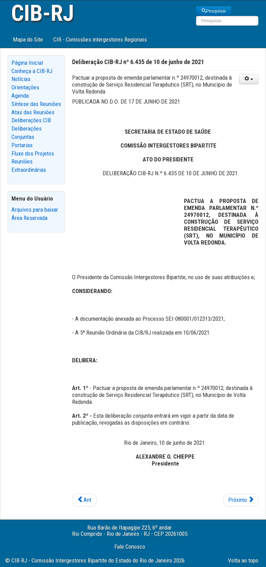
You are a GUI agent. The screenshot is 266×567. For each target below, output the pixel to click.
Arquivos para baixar (34, 209)
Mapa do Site (28, 39)
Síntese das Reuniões (36, 103)
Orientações (25, 87)
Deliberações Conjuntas (26, 132)
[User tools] (248, 79)
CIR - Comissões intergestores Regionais (100, 39)
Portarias (22, 145)
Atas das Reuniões (32, 112)
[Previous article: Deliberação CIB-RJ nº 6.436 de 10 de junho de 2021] (84, 500)
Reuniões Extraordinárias (28, 165)
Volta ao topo (243, 560)
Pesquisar (213, 11)
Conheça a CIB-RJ (31, 71)
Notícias (20, 79)
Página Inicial (27, 62)
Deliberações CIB (31, 120)
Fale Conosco (129, 546)
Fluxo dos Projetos (32, 153)
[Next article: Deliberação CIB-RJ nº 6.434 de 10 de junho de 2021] (240, 500)
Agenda (20, 95)
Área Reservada (29, 217)
